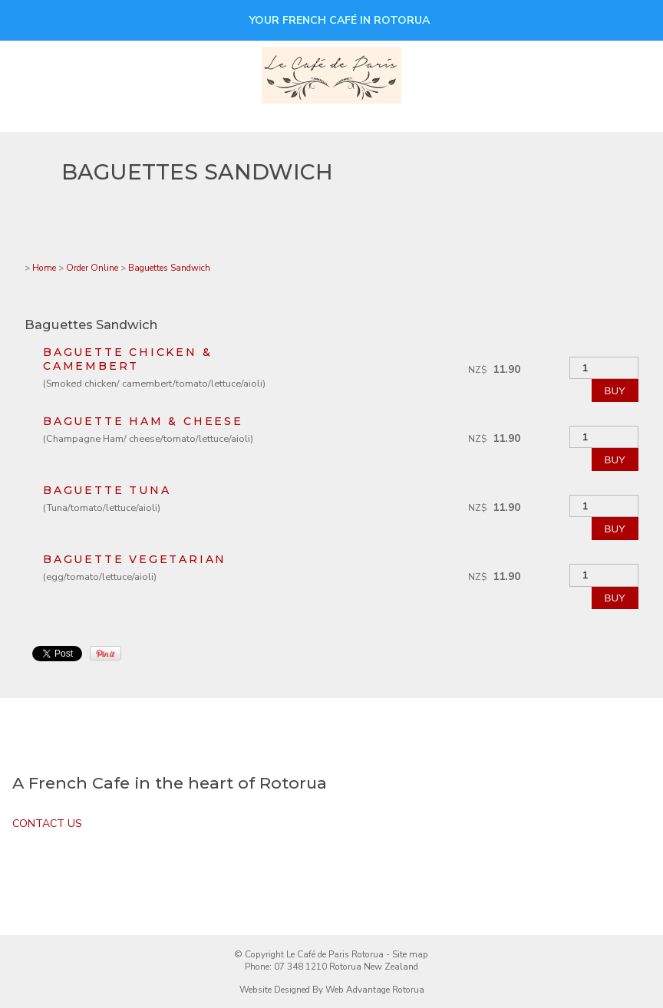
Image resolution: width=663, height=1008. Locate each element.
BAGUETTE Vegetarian (134, 559)
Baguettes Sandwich (169, 268)
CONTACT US (47, 823)
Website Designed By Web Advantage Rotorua (331, 989)
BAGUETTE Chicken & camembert (127, 359)
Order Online (92, 268)
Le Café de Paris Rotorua (335, 954)
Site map (410, 954)
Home (44, 268)
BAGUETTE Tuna (106, 490)
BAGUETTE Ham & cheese (143, 421)
